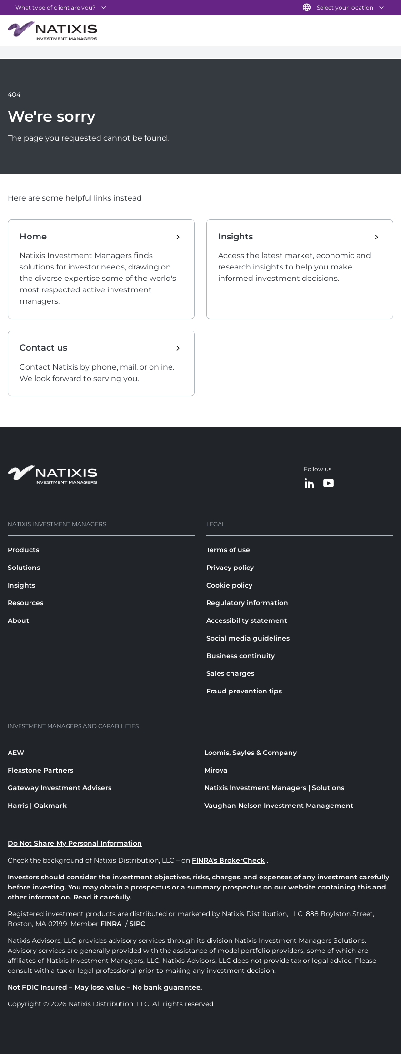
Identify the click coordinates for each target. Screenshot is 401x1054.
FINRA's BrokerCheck (228, 860)
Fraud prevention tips (244, 691)
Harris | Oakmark (37, 805)
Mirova (216, 770)
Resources (25, 603)
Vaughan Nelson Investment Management (278, 805)
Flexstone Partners (40, 770)
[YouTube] (328, 483)
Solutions (24, 567)
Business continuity (240, 655)
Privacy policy (230, 567)
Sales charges (230, 673)
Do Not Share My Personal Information (75, 843)
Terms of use (228, 550)
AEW (16, 752)
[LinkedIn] (309, 483)
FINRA (110, 924)
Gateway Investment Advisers (59, 788)
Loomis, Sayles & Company (250, 752)
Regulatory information (247, 603)
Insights (21, 585)
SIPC (137, 924)
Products (23, 550)
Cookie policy (229, 585)
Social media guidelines (248, 638)
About (18, 620)
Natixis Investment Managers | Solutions (274, 788)
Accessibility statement (246, 620)
